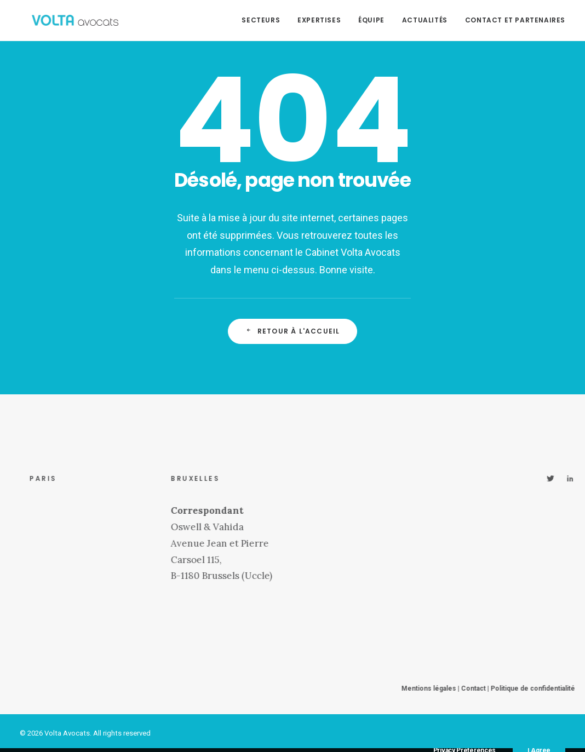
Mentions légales (453, 688)
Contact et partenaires (515, 20)
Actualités (425, 20)
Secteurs (261, 20)
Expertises (319, 20)
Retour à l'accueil (292, 331)
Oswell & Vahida (232, 527)
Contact (498, 688)
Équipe (371, 20)
